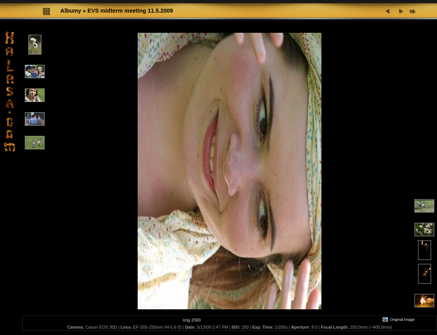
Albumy (70, 11)
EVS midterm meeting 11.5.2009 (130, 11)
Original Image (398, 319)
